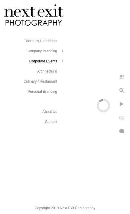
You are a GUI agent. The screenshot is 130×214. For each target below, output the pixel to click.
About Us (50, 112)
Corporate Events (43, 61)
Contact (51, 122)
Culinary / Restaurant (40, 81)
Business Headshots (41, 41)
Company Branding (41, 51)
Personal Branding (42, 91)
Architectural (47, 71)
